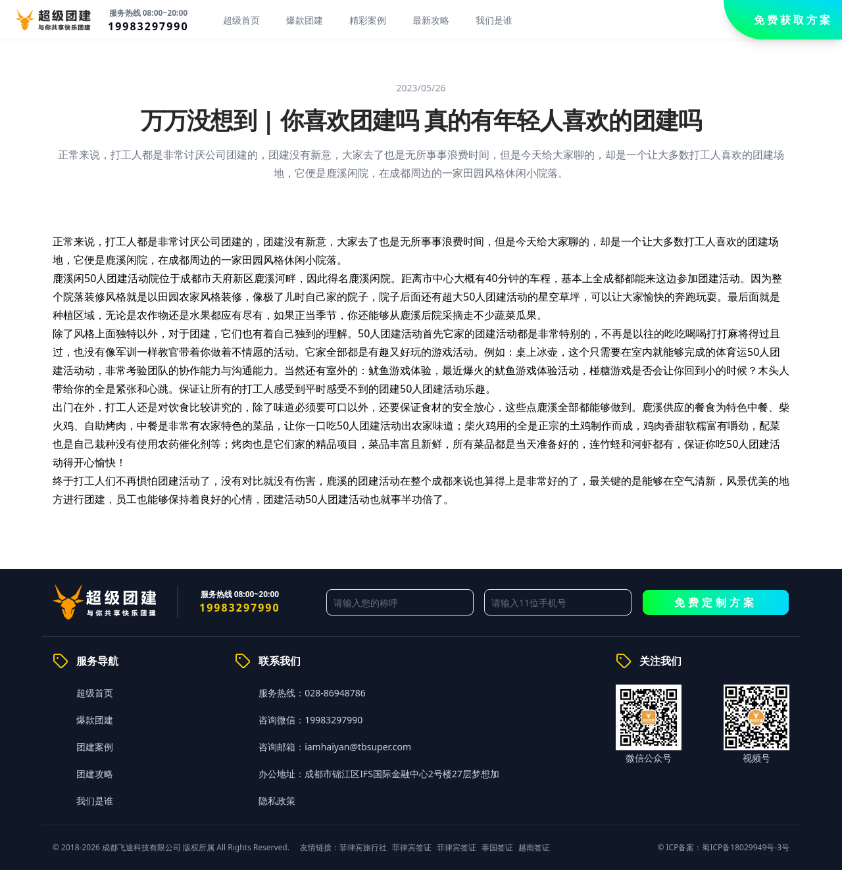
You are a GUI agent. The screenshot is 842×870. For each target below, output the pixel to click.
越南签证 (534, 847)
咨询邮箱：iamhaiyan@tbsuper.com (335, 746)
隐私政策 (277, 800)
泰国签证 (497, 847)
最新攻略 (430, 20)
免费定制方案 (715, 602)
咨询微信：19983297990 (310, 719)
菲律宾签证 (412, 847)
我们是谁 (494, 20)
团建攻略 (94, 773)
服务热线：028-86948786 (312, 693)
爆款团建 (304, 20)
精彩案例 (367, 20)
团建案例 (94, 746)
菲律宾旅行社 (363, 847)
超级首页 (241, 20)
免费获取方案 (793, 19)
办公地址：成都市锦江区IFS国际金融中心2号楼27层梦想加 (379, 773)
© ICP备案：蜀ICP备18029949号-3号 (723, 847)
